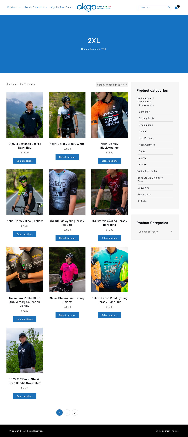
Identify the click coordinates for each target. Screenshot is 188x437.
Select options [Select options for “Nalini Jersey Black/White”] (67, 156)
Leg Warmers (146, 138)
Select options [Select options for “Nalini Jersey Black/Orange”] (109, 160)
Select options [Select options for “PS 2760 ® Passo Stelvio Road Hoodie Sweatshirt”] (25, 396)
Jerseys (142, 164)
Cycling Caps (146, 124)
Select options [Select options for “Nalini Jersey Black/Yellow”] (25, 234)
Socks (142, 151)
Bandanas (144, 111)
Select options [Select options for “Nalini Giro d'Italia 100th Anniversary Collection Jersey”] (25, 318)
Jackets (142, 157)
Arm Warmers (146, 105)
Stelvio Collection (36, 7)
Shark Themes (172, 431)
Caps (140, 181)
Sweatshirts (144, 194)
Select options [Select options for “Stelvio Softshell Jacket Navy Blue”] (25, 160)
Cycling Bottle (146, 118)
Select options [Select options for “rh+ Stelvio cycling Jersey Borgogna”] (109, 237)
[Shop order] (112, 84)
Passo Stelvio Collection (150, 177)
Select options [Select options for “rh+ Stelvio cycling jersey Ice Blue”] (67, 237)
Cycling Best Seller (62, 7)
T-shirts (142, 201)
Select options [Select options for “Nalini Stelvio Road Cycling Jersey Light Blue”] (109, 315)
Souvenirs (143, 187)
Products (14, 7)
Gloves (142, 131)
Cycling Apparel (145, 98)
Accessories (144, 101)
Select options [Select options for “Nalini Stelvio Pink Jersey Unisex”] (67, 315)
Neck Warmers (147, 144)
